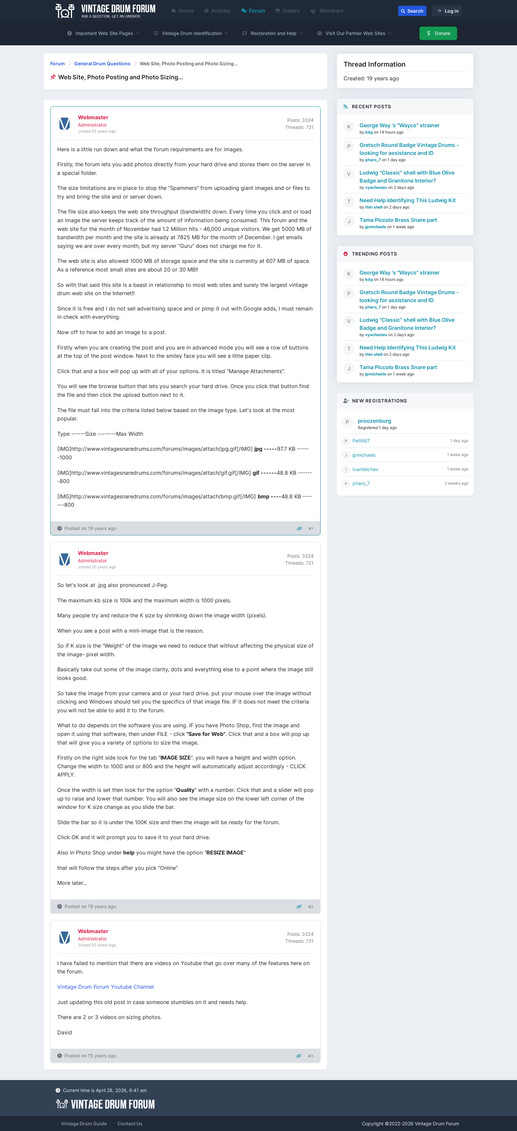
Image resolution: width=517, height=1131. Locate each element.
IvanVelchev (366, 469)
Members (327, 10)
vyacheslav (376, 187)
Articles (217, 10)
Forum (253, 10)
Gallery (288, 10)
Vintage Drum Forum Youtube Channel (105, 986)
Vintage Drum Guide (84, 1123)
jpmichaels (376, 226)
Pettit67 (361, 440)
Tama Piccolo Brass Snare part (398, 220)
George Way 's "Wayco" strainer (399, 125)
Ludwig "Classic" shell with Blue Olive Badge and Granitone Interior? (407, 176)
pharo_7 (373, 159)
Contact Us (130, 1123)
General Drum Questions (102, 63)
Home (182, 10)
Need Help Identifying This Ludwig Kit (408, 200)
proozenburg (374, 420)
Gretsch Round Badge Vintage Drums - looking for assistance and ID (409, 149)
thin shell (374, 207)
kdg (369, 132)
